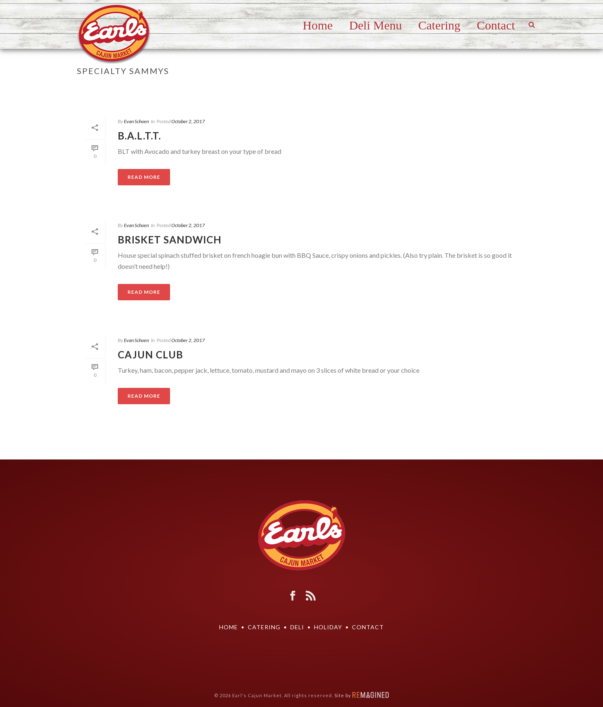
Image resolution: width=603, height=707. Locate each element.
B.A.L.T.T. (139, 136)
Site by (361, 695)
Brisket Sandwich (170, 239)
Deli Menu (375, 25)
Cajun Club (150, 354)
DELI (297, 627)
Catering (439, 25)
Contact (496, 25)
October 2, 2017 (188, 121)
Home (318, 25)
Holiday (328, 627)
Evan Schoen (136, 121)
